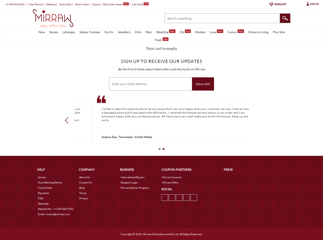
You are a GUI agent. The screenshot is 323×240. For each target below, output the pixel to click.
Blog (82, 187)
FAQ (40, 198)
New (42, 32)
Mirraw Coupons (172, 177)
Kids (138, 32)
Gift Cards (140, 4)
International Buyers (132, 177)
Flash (161, 39)
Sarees (53, 32)
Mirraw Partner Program (135, 187)
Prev (68, 120)
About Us (84, 177)
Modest (200, 32)
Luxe (216, 31)
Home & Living (258, 32)
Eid (185, 31)
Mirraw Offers (170, 182)
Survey (96, 4)
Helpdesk (43, 203)
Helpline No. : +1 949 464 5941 (56, 209)
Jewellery (124, 32)
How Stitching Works (50, 182)
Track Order (65, 4)
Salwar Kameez (89, 32)
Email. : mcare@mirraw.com (54, 214)
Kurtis (109, 32)
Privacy (83, 198)
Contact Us (85, 182)
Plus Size (279, 32)
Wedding (165, 31)
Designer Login (129, 182)
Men (149, 32)
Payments (43, 193)
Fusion (236, 31)
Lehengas (69, 32)
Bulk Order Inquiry (113, 4)
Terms (83, 193)
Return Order (82, 4)
